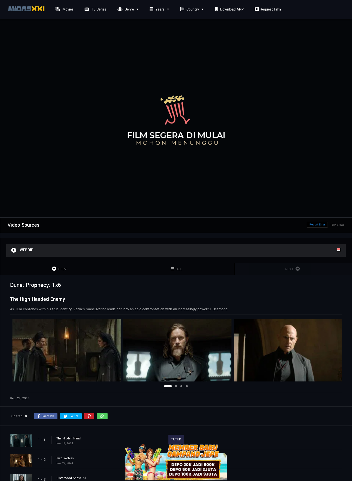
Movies (64, 9)
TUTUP (176, 439)
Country (189, 9)
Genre (125, 9)
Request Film (267, 9)
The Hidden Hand (68, 438)
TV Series (94, 9)
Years (156, 9)
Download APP (228, 9)
